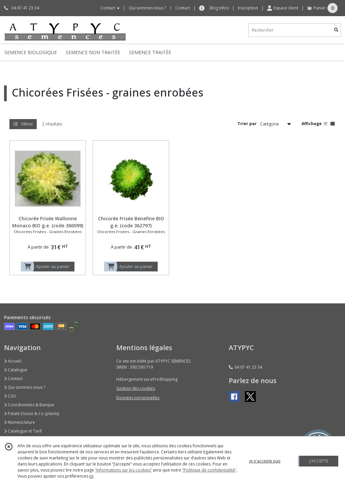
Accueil (12, 361)
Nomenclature (19, 422)
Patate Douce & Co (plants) (31, 413)
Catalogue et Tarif (23, 431)
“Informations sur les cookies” (123, 470)
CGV (10, 396)
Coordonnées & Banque (29, 405)
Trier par (247, 123)
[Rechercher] (336, 30)
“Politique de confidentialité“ (209, 470)
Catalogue (15, 370)
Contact (182, 8)
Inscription (248, 8)
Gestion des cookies (135, 388)
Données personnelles (137, 398)
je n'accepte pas (264, 461)
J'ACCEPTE (318, 461)
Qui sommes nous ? (24, 387)
